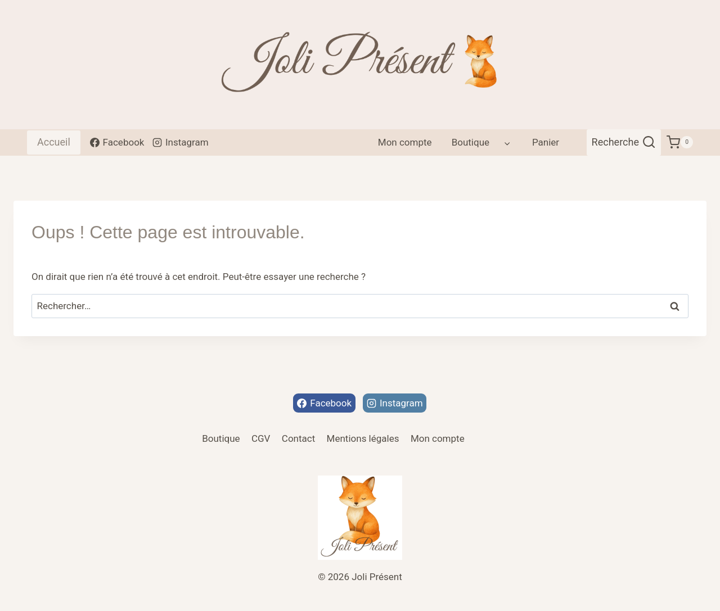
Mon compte (405, 142)
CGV (260, 438)
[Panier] (680, 142)
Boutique (221, 438)
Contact (298, 438)
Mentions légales (363, 438)
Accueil (53, 142)
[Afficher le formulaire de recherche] (624, 142)
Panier (545, 142)
